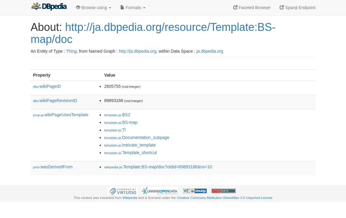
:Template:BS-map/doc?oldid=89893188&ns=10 (158, 166)
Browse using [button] (93, 7)
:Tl (115, 129)
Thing (71, 51)
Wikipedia (129, 198)
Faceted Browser (252, 7)
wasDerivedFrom (53, 166)
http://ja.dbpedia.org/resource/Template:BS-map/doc (153, 33)
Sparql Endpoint (297, 7)
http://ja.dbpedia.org (137, 51)
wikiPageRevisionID (55, 100)
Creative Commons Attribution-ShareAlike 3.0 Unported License (224, 198)
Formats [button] (132, 7)
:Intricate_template (130, 145)
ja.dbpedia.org (209, 51)
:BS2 (117, 114)
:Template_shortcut (130, 152)
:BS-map (121, 122)
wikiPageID (47, 86)
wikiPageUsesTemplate (60, 114)
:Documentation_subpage (136, 137)
